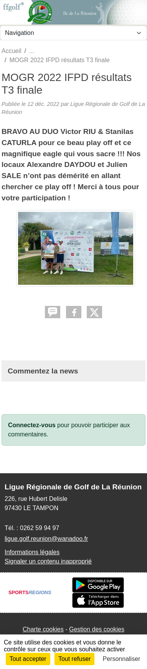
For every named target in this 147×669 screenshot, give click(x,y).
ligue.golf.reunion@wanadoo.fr (46, 538)
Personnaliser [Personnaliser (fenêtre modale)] (121, 659)
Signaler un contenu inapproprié (48, 561)
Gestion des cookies (96, 629)
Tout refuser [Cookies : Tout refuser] (74, 659)
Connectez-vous (32, 425)
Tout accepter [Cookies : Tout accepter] (28, 659)
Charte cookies (43, 629)
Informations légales (32, 552)
